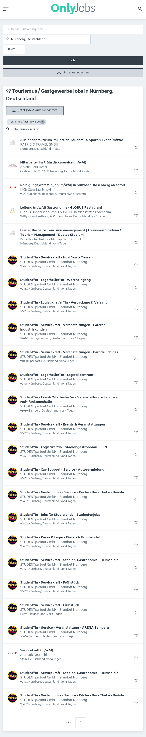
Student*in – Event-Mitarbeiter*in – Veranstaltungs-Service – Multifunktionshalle (68, 400)
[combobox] (73, 29)
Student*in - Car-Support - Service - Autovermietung (62, 470)
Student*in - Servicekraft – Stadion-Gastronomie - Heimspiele (69, 560)
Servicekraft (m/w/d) (36, 650)
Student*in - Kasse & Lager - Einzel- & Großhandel (60, 537)
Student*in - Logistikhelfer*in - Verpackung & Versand (64, 302)
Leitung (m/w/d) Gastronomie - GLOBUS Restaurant (61, 207)
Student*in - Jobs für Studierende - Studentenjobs (60, 515)
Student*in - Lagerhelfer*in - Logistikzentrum (56, 375)
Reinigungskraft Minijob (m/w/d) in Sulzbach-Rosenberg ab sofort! (73, 185)
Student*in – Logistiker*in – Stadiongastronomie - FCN (63, 447)
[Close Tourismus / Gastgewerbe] (42, 122)
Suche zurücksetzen (22, 129)
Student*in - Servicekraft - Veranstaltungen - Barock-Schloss (69, 352)
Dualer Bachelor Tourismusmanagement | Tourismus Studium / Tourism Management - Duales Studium (70, 233)
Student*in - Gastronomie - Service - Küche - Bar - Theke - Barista (72, 492)
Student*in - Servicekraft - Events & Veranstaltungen (62, 424)
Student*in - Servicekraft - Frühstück (49, 582)
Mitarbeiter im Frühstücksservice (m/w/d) (53, 162)
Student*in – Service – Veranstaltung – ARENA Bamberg (64, 628)
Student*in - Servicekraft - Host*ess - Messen (56, 257)
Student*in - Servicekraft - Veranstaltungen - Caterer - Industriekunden (63, 327)
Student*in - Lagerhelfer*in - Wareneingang (55, 280)
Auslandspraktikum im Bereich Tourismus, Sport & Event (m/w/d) (72, 140)
